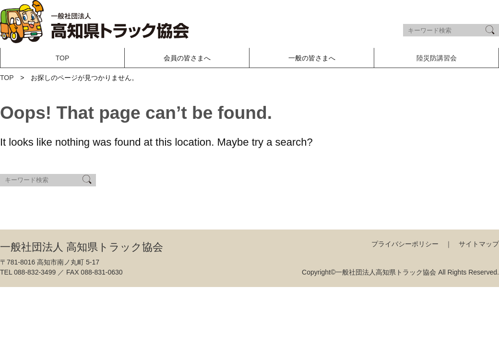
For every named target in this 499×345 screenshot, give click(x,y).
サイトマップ (479, 244)
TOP (63, 58)
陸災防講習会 (436, 58)
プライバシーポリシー (405, 244)
